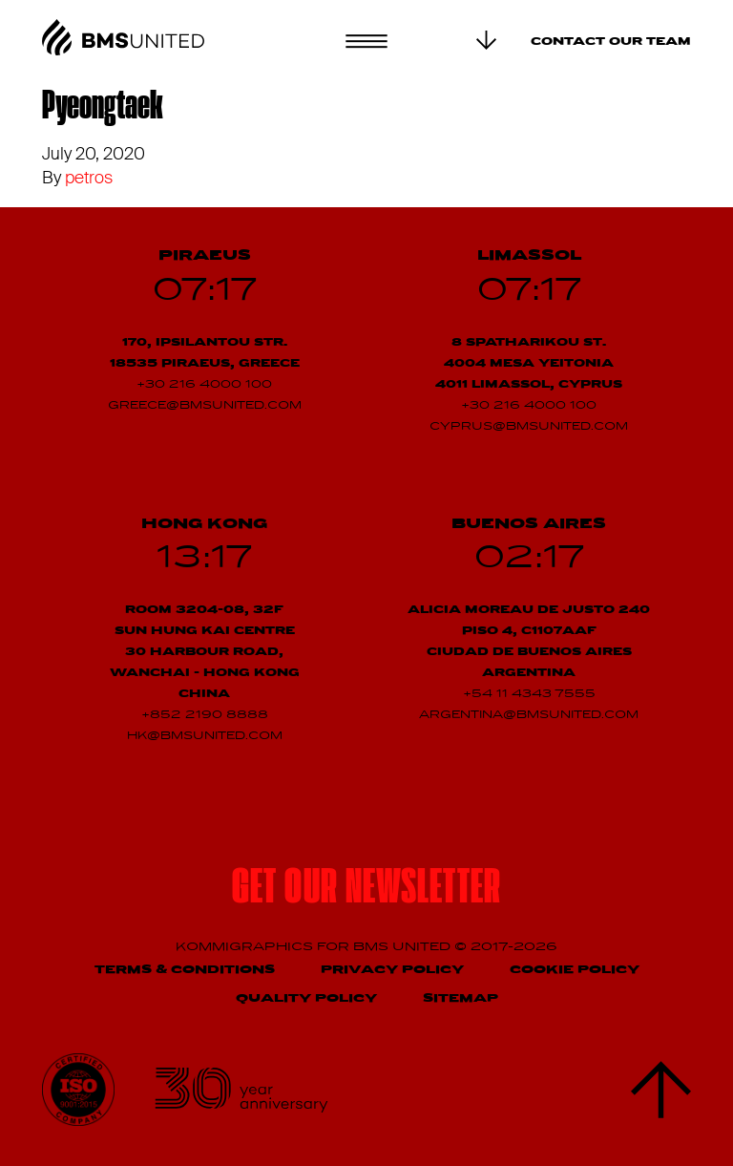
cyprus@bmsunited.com (528, 427)
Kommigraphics (246, 947)
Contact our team (611, 42)
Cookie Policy (574, 970)
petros (89, 177)
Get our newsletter (366, 890)
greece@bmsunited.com (205, 406)
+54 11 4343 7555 (529, 694)
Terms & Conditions (184, 970)
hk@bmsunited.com (205, 736)
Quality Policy (306, 998)
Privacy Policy (392, 970)
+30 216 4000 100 (204, 385)
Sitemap (460, 998)
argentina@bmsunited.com (529, 715)
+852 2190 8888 (204, 715)
